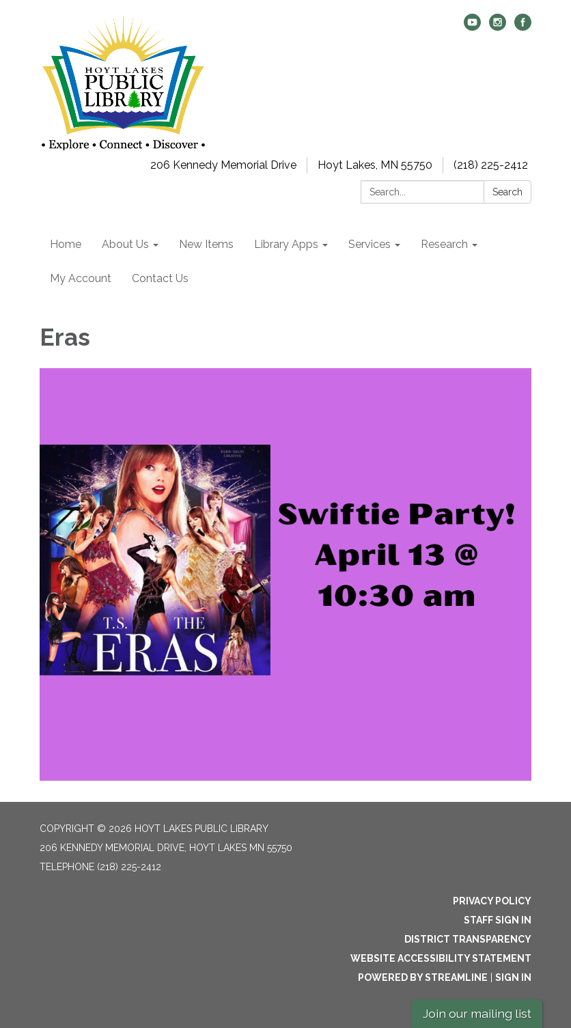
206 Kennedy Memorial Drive (223, 164)
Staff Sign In (497, 920)
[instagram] (497, 26)
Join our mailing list (477, 1013)
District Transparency (467, 939)
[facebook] (522, 26)
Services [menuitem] (369, 244)
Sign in (513, 977)
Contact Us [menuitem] (160, 278)
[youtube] (472, 26)
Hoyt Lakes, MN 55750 (375, 164)
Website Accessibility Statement (440, 958)
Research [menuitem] (444, 244)
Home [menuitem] (65, 244)
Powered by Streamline (423, 977)
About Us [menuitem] (125, 244)
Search (507, 191)
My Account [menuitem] (80, 278)
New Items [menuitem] (206, 244)
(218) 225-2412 (491, 164)
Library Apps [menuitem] (286, 244)
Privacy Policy (492, 900)
